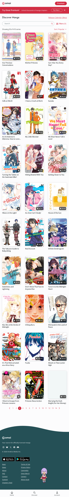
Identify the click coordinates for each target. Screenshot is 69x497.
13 (53, 408)
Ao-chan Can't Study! (33, 213)
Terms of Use (25, 464)
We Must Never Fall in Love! (56, 138)
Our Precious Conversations (7, 64)
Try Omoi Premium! (10, 10)
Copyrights (24, 470)
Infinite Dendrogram (56, 249)
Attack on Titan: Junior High (56, 364)
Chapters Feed (7, 483)
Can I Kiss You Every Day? (55, 64)
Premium (60, 3)
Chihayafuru (30, 325)
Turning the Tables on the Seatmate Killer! (10, 176)
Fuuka (27, 363)
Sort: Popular (60, 29)
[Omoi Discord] (18, 447)
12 (49, 408)
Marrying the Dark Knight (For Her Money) (57, 402)
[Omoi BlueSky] (7, 447)
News (4, 467)
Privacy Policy (25, 467)
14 (56, 408)
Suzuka (51, 101)
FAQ (3, 474)
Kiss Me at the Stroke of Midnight (11, 326)
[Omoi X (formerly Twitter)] (10, 447)
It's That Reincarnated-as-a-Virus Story (10, 364)
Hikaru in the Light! (9, 213)
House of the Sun (54, 213)
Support (5, 480)
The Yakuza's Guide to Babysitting (10, 250)
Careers (23, 477)
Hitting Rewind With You (34, 175)
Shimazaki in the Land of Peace (57, 326)
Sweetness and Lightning (8, 288)
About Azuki (25, 480)
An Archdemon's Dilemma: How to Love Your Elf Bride (10, 138)
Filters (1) (61, 23)
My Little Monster (32, 137)
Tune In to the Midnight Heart (57, 288)
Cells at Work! (7, 101)
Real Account (30, 249)
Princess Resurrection (33, 401)
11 (46, 408)
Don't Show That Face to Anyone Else (34, 288)
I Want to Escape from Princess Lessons (10, 402)
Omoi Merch (25, 474)
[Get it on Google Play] (23, 459)
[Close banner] (64, 10)
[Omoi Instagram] (3, 447)
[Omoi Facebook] (14, 447)
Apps (4, 464)
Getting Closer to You (56, 175)
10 (43, 408)
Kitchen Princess (31, 63)
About (4, 470)
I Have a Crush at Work (34, 101)
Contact (4, 477)
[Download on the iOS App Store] (8, 459)
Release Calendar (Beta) (57, 17)
